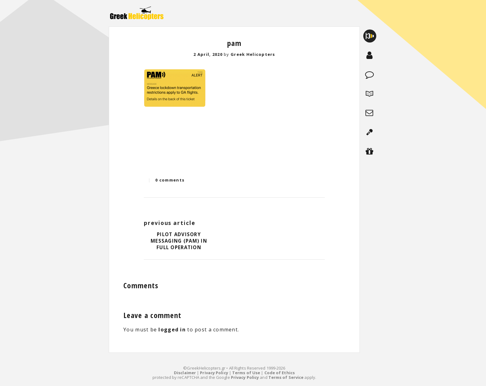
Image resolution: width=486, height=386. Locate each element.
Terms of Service (286, 377)
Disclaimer (185, 372)
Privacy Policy (214, 372)
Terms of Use (246, 372)
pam (234, 43)
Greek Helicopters (253, 54)
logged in (172, 329)
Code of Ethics (279, 372)
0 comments (169, 180)
